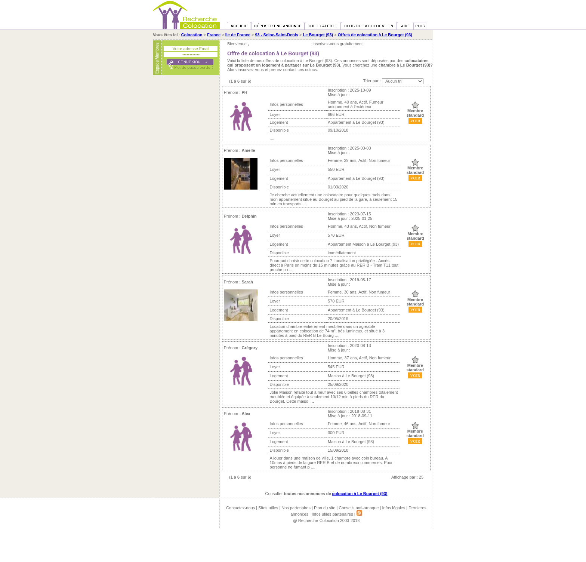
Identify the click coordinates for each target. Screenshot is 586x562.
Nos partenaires (296, 508)
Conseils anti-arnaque (359, 508)
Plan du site (324, 508)
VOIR (415, 121)
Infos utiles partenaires (332, 514)
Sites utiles (268, 508)
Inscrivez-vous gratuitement (337, 44)
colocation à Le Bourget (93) (360, 493)
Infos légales (393, 508)
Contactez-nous (240, 508)
